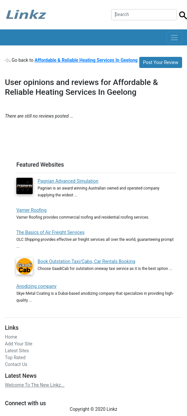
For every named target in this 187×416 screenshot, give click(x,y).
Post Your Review (160, 62)
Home (11, 337)
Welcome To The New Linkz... (34, 385)
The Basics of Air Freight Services (50, 232)
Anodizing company (36, 286)
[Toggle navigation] (174, 37)
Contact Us (16, 364)
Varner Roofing (31, 210)
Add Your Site (18, 343)
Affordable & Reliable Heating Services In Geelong (86, 60)
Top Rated (15, 357)
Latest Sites (17, 350)
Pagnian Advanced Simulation (68, 181)
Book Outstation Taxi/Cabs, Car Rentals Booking (86, 261)
